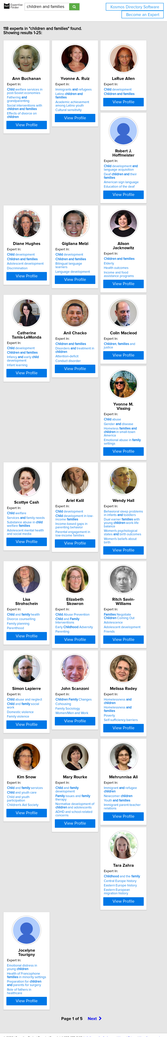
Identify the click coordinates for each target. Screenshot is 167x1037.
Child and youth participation (122, 734)
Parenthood (119, 527)
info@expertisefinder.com (100, 1011)
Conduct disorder (124, 321)
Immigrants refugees (81, 94)
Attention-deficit (122, 316)
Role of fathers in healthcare (27, 959)
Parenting (21, 636)
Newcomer (77, 837)
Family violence (122, 636)
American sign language (32, 215)
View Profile (34, 132)
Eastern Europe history (127, 838)
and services (129, 724)
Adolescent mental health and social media (129, 429)
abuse (71, 409)
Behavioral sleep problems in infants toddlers (82, 515)
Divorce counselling (125, 518)
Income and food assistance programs (30, 319)
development (125, 94)
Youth (76, 841)
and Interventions (26, 625)
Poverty (68, 740)
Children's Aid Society (127, 741)
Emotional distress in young (30, 935)
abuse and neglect (128, 619)
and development (26, 830)
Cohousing (22, 728)
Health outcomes (27, 313)
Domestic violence (124, 631)
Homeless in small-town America (79, 421)
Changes (33, 724)
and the (129, 829)
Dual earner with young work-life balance (81, 525)
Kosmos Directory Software (134, 7)
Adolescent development (81, 208)
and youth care (126, 728)
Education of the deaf (30, 219)
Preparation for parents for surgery (32, 951)
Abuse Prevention (32, 619)
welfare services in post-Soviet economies (32, 95)
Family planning (122, 523)
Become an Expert (142, 15)
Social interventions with (32, 111)
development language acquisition (31, 200)
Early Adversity (33, 631)
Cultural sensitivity (76, 114)
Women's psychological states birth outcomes (81, 535)
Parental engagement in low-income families (32, 536)
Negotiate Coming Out (78, 620)
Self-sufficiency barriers (80, 744)
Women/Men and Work (31, 737)
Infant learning (73, 321)
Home (122, 1011)
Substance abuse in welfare (129, 421)
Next (95, 992)
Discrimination (73, 212)
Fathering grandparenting (26, 103)
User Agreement (149, 1011)
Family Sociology (27, 733)
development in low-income (34, 520)
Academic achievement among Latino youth (80, 108)
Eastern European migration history (124, 844)
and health (127, 514)
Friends (68, 636)
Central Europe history (127, 833)
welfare (121, 411)
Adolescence (72, 627)
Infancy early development (79, 314)
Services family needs (130, 415)
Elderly (20, 308)
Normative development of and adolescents (34, 846)
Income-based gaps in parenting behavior (30, 528)
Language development (128, 216)
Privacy (132, 1011)
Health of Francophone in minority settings (34, 943)
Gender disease (77, 413)
